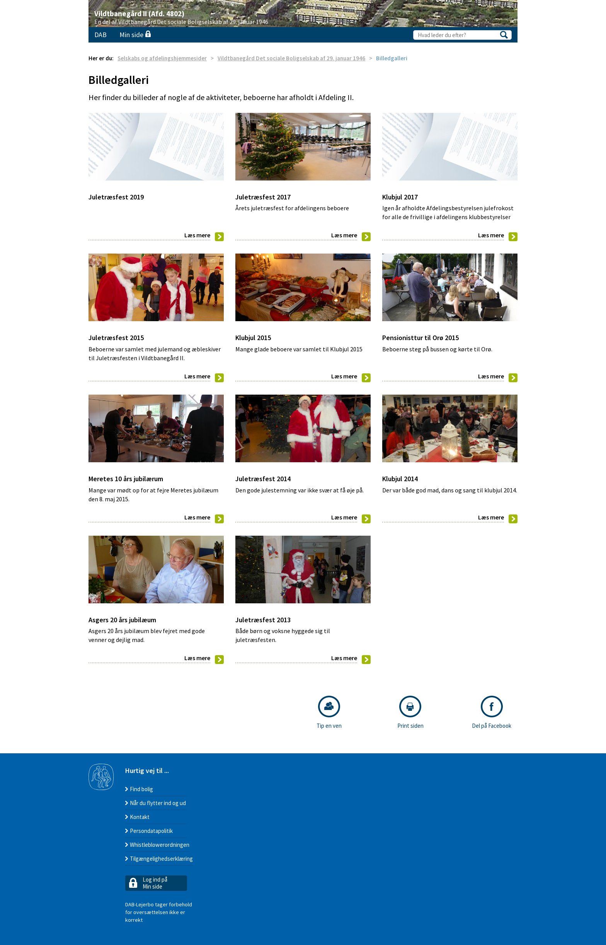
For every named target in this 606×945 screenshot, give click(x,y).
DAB (100, 34)
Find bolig (141, 789)
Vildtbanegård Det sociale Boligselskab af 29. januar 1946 (291, 58)
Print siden (410, 712)
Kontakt (140, 817)
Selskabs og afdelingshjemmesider (162, 58)
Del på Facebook (491, 712)
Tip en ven (329, 712)
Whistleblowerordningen (159, 844)
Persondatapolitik (151, 830)
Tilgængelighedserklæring (161, 858)
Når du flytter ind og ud (158, 803)
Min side (135, 34)
